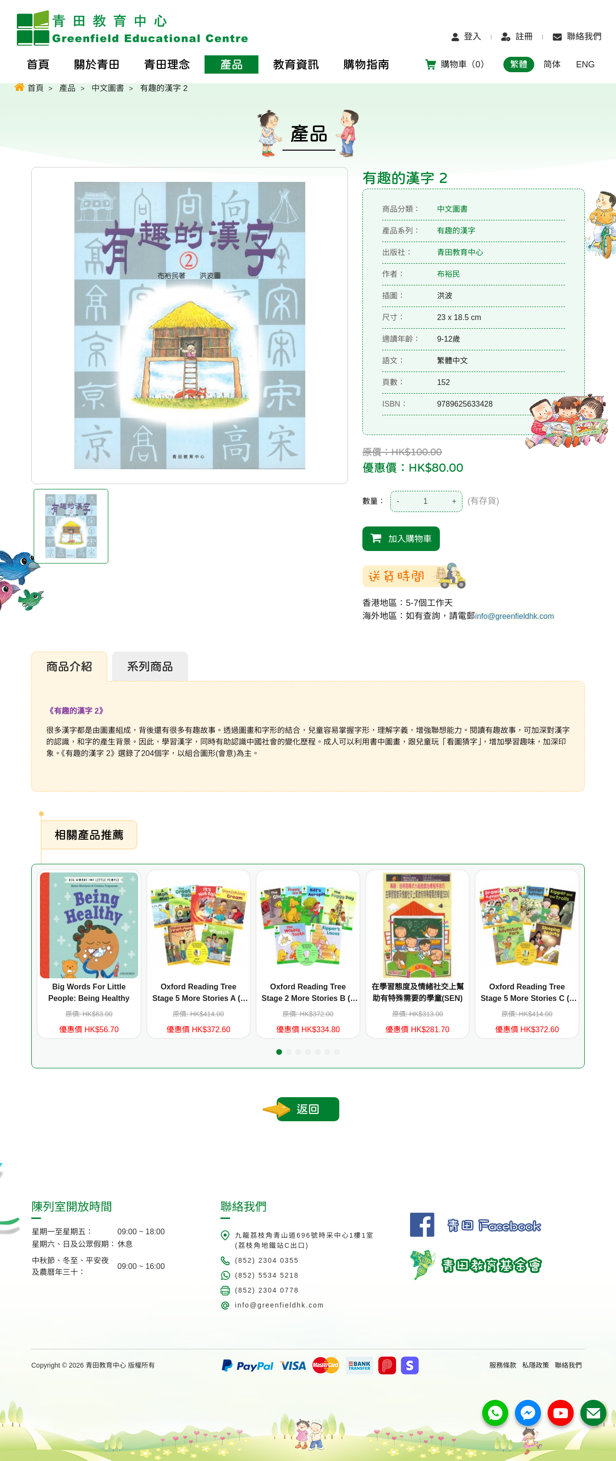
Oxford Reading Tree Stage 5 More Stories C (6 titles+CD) (527, 993)
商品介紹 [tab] (69, 666)
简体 (552, 64)
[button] (279, 1052)
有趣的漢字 (456, 231)
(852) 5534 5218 (267, 1275)
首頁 (29, 87)
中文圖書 (107, 88)
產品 (67, 88)
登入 (466, 36)
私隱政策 (535, 1365)
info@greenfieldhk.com (514, 616)
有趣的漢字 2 (164, 88)
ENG (585, 64)
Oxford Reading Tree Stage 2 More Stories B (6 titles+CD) (307, 993)
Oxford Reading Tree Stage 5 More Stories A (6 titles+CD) (198, 993)
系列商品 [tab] (150, 666)
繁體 (518, 64)
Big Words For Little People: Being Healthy (88, 992)
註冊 (517, 36)
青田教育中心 (460, 252)
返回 (308, 1109)
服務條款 (502, 1365)
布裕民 (448, 274)
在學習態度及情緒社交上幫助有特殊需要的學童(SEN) (418, 992)
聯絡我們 (577, 36)
